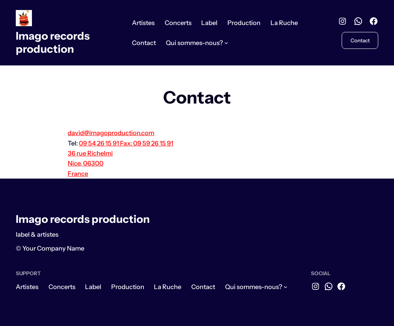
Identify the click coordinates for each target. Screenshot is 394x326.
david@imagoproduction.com (111, 133)
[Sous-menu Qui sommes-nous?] (226, 43)
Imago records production (53, 42)
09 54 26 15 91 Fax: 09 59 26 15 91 (126, 143)
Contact (360, 40)
